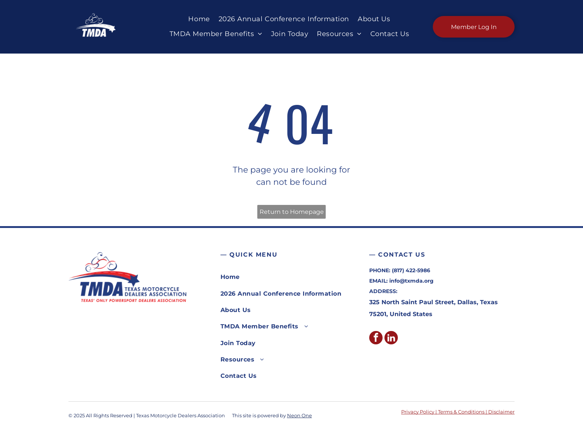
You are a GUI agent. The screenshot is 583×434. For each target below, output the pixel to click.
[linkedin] (391, 338)
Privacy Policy (417, 412)
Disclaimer (501, 412)
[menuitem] (198, 19)
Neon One (299, 415)
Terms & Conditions (461, 412)
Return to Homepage (292, 211)
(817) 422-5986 (411, 270)
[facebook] (376, 338)
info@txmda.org (411, 280)
